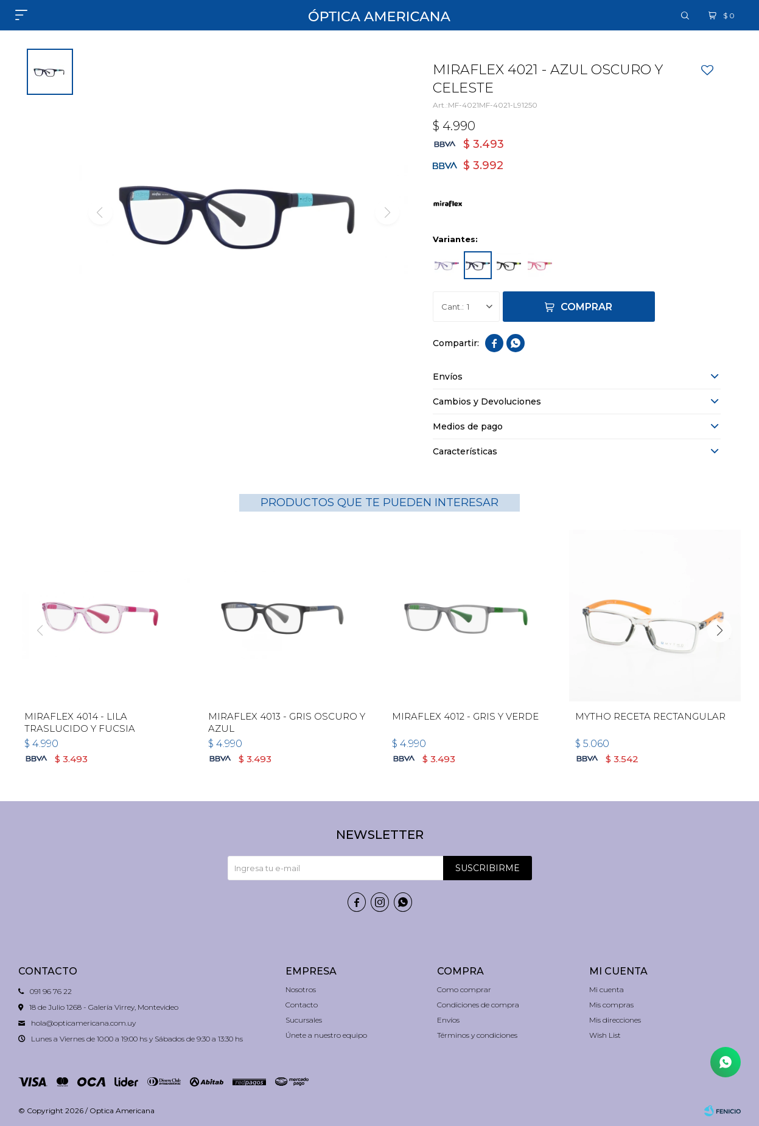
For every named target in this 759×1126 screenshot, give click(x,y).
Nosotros (300, 989)
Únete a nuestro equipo (326, 1035)
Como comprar (464, 989)
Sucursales (303, 1019)
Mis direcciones (615, 1019)
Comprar (586, 307)
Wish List (605, 1035)
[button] (719, 630)
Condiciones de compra (478, 1004)
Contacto (301, 1004)
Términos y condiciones (477, 1035)
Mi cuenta (606, 989)
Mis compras (611, 1004)
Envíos (448, 1019)
